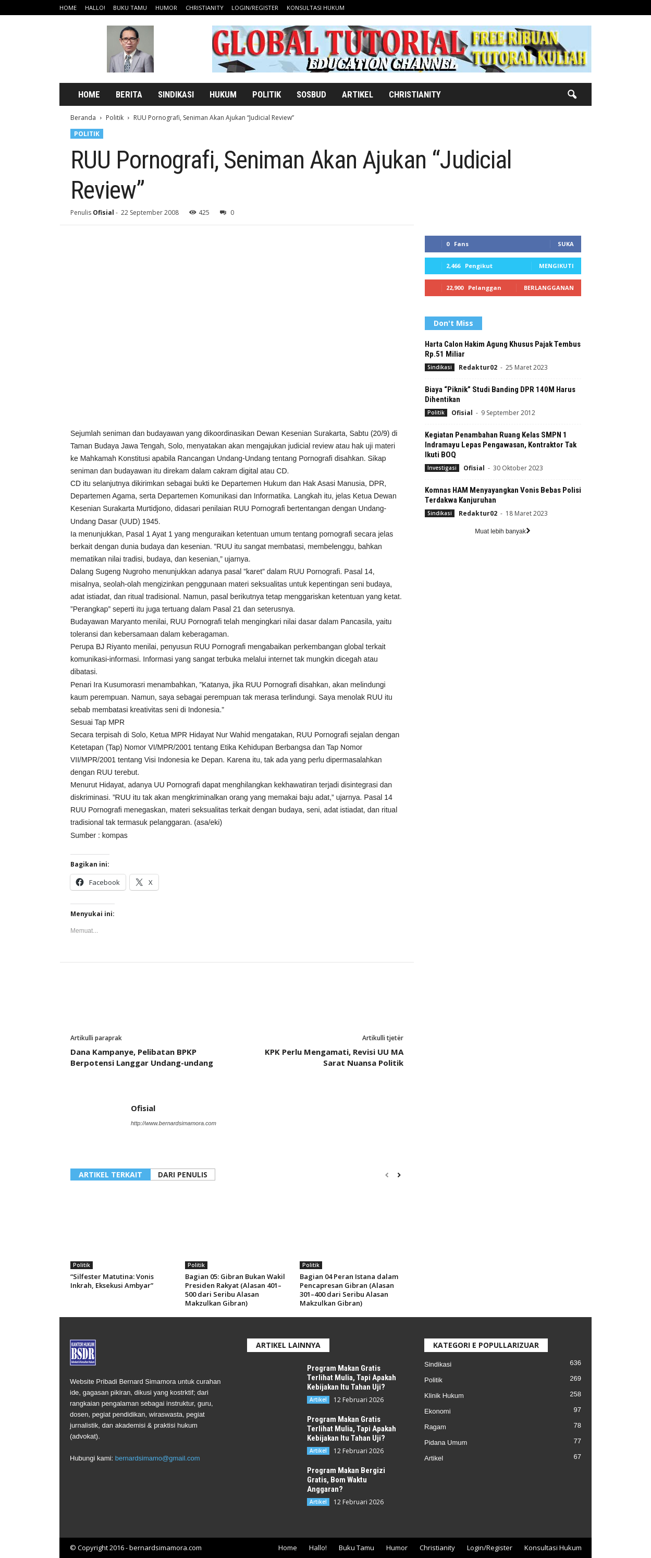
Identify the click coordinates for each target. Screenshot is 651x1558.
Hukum (223, 94)
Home (68, 7)
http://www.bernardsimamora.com (173, 1123)
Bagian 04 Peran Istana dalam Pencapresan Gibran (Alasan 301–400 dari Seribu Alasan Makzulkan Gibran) (349, 1290)
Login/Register (254, 7)
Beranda (83, 117)
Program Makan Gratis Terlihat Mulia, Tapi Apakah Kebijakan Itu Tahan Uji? (351, 1378)
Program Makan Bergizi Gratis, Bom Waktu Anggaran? (346, 1480)
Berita (129, 94)
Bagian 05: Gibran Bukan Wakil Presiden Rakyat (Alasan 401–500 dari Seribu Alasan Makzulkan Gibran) (235, 1290)
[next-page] (399, 1175)
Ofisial (103, 212)
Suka (566, 244)
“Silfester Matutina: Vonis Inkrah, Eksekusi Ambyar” (112, 1281)
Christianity (205, 7)
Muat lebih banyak (502, 531)
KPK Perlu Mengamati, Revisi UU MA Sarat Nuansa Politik (334, 1057)
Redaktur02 (478, 367)
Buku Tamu (130, 7)
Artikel (357, 94)
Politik (266, 94)
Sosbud (311, 94)
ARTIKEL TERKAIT (110, 1174)
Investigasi (442, 467)
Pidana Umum (445, 1442)
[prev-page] (387, 1175)
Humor (166, 7)
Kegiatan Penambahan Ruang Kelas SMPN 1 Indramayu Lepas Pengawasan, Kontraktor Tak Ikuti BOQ (500, 444)
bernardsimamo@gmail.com (157, 1458)
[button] (571, 94)
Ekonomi (437, 1411)
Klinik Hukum (444, 1395)
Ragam (435, 1427)
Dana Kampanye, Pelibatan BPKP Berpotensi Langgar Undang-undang (141, 1057)
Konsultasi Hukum (316, 7)
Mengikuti (556, 266)
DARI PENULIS (182, 1174)
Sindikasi (176, 94)
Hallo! (95, 7)
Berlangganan (549, 287)
